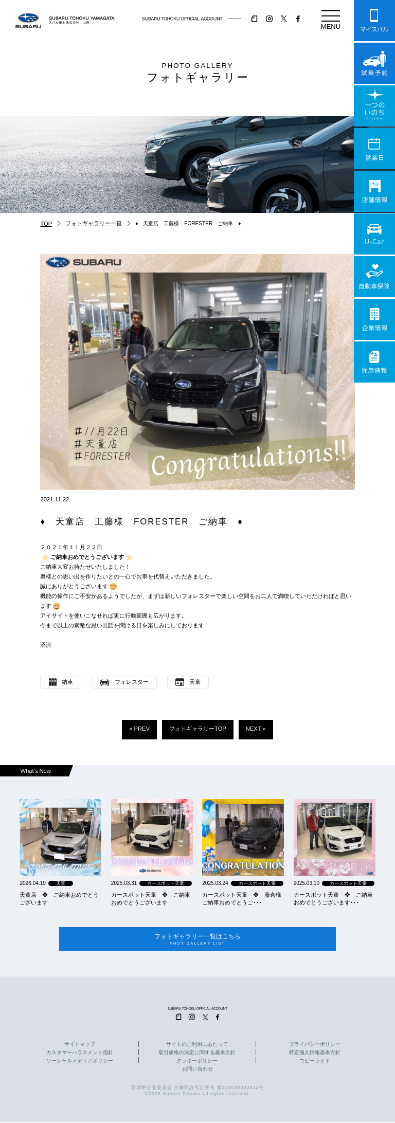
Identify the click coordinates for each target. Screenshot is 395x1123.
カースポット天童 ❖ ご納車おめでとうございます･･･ (333, 898)
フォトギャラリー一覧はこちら (197, 939)
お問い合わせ (197, 1070)
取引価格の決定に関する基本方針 (197, 1053)
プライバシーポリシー (314, 1045)
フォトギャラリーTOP (197, 729)
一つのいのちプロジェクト (374, 105)
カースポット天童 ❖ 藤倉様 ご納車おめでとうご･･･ (243, 898)
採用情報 (374, 362)
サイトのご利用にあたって (197, 1045)
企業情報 (374, 319)
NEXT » (256, 729)
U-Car (374, 234)
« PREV (139, 729)
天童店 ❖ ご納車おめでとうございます (59, 898)
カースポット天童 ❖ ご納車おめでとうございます (150, 898)
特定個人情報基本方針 (314, 1053)
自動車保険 (374, 276)
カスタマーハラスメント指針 (79, 1053)
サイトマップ (79, 1045)
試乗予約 (374, 63)
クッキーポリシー (197, 1061)
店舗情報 (374, 191)
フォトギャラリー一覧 (93, 223)
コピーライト (314, 1061)
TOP (46, 224)
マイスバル (374, 20)
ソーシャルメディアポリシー (79, 1061)
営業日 (374, 148)
